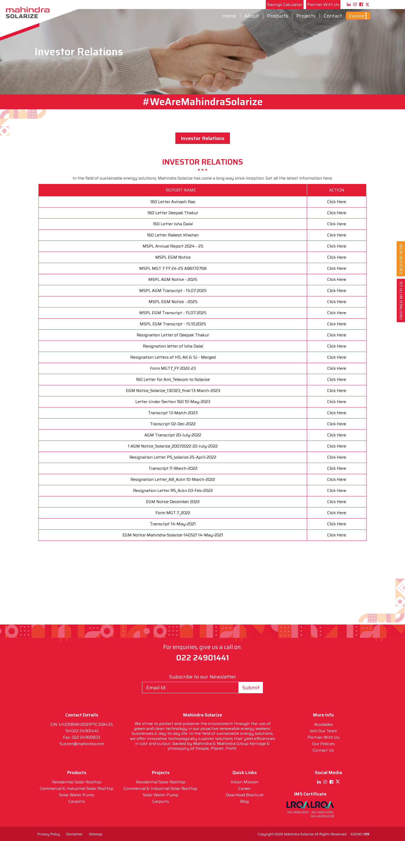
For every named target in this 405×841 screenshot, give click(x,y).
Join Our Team (323, 731)
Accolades (323, 724)
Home (229, 16)
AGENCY (359, 834)
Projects (306, 16)
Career (244, 788)
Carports (76, 801)
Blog (244, 801)
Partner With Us (323, 4)
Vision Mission (245, 782)
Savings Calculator (284, 4)
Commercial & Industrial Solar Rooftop (76, 788)
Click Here (336, 201)
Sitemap (95, 834)
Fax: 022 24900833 (81, 737)
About (251, 16)
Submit (251, 687)
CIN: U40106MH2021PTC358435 (81, 724)
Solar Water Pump (76, 795)
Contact (333, 16)
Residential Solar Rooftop (77, 782)
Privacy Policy (48, 834)
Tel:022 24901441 (82, 731)
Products (277, 16)
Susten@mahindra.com (81, 743)
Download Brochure (244, 795)
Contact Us (323, 750)
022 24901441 (202, 658)
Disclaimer (74, 834)
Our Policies (323, 743)
